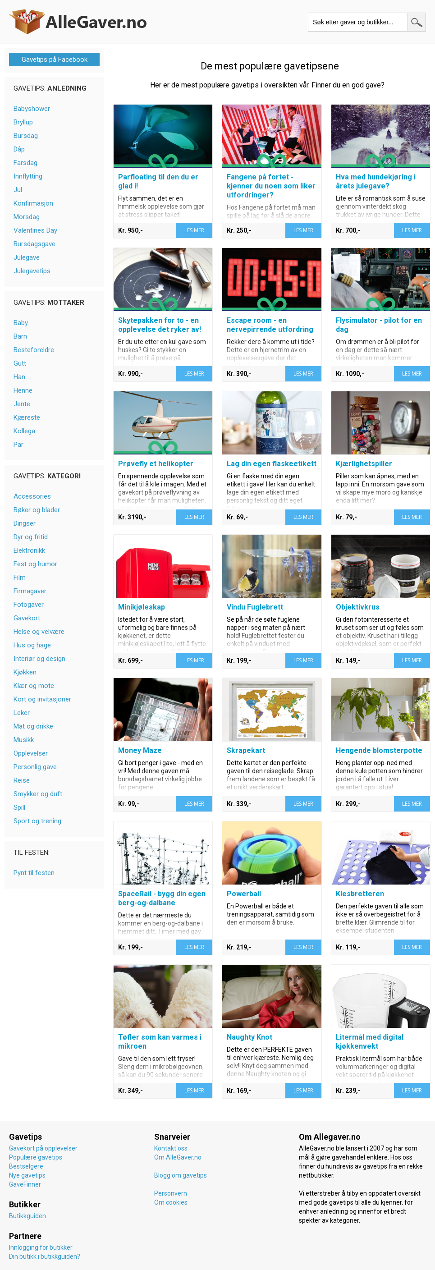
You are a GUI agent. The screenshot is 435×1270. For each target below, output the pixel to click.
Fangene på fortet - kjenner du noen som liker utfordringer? (271, 186)
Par (18, 444)
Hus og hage (32, 645)
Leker (22, 713)
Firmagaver (30, 591)
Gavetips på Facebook (54, 59)
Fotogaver (29, 605)
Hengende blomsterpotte (379, 750)
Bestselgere (26, 1166)
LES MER (194, 230)
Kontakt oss (171, 1148)
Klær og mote (34, 686)
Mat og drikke (33, 726)
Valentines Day (35, 230)
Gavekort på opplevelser (43, 1148)
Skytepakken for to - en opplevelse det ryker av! (159, 325)
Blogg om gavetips (180, 1175)
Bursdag (26, 136)
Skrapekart (246, 750)
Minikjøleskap (141, 607)
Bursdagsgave (34, 244)
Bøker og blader (37, 510)
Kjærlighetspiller (364, 463)
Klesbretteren (360, 893)
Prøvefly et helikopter (155, 463)
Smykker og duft (38, 794)
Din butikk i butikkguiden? (44, 1256)
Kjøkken (25, 672)
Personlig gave (35, 767)
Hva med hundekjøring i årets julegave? (376, 181)
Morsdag (27, 217)
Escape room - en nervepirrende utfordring (270, 325)
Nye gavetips (27, 1175)
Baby (21, 323)
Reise (22, 780)
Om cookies (171, 1202)
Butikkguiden (27, 1216)
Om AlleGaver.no (177, 1157)
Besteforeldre (34, 350)
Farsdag (25, 163)
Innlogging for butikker (41, 1247)
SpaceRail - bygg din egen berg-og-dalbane (162, 898)
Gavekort (27, 618)
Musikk (24, 740)
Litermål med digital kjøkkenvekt (369, 1041)
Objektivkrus (358, 607)
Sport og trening (37, 821)
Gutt (20, 363)
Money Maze (140, 750)
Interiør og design (39, 659)
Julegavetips (32, 271)
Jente (22, 404)
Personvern (170, 1193)
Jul (18, 190)
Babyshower (32, 109)
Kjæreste (27, 417)
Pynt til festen (34, 873)
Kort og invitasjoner (42, 699)
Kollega (24, 431)
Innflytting (28, 176)
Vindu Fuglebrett (255, 607)
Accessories (32, 496)
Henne (23, 390)
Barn (20, 336)
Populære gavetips (35, 1157)
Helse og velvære (39, 632)
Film (20, 577)
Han (19, 377)
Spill (19, 807)
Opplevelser (31, 753)
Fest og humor (35, 564)
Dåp (19, 149)
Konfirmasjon (33, 203)
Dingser (25, 523)
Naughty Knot (249, 1037)
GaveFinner (25, 1184)
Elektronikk (29, 550)
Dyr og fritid (31, 537)
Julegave (27, 257)
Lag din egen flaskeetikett (271, 463)
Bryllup (23, 122)
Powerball (244, 893)
